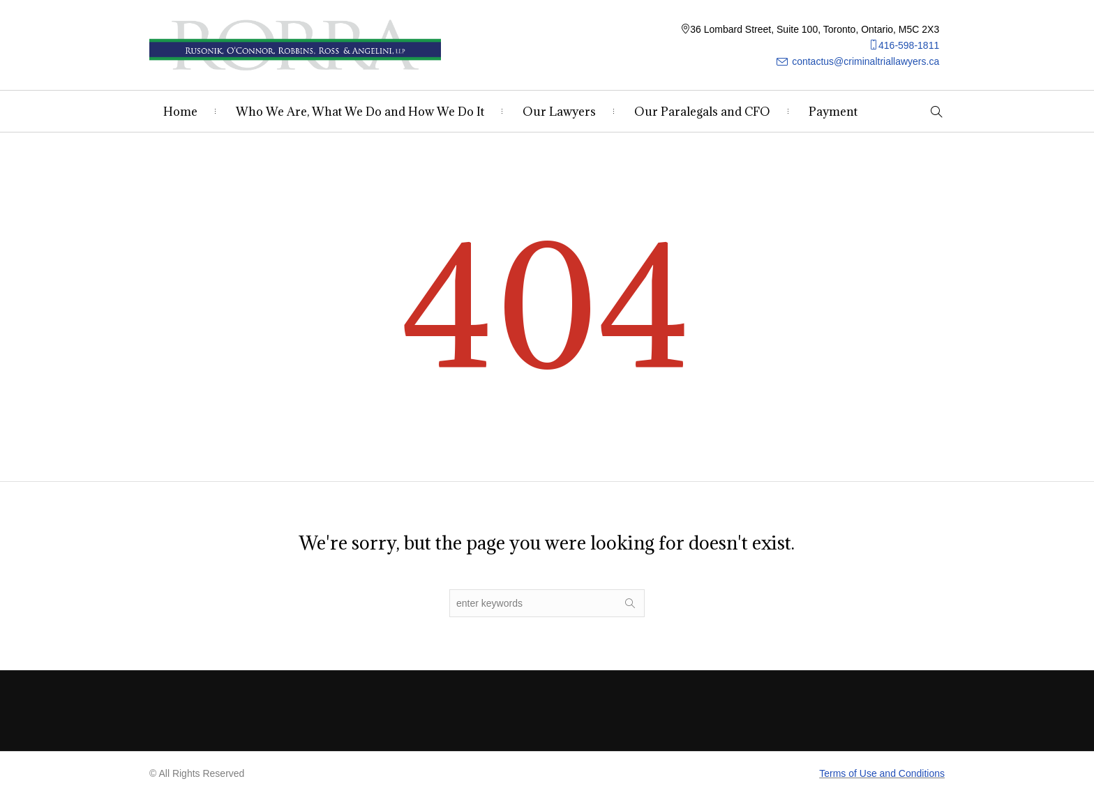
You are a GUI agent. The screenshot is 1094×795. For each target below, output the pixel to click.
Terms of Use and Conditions (882, 773)
